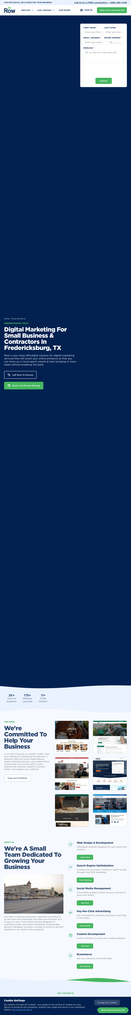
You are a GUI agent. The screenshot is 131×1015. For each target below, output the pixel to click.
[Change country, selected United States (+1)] (108, 42)
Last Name (111, 28)
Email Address (92, 38)
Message (89, 48)
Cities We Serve (18, 319)
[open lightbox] (72, 737)
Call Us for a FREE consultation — (100, 2)
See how (85, 946)
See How (85, 903)
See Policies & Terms (22, 1009)
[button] (27, 10)
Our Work (64, 10)
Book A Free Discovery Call (112, 10)
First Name (90, 28)
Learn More (85, 857)
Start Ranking (85, 880)
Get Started (85, 926)
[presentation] (103, 70)
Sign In (86, 10)
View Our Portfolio (17, 778)
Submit (103, 81)
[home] (9, 10)
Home (6, 319)
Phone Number (113, 38)
